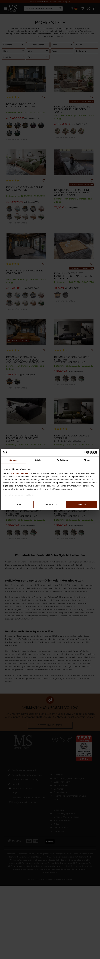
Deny (18, 504)
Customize (50, 504)
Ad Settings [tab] (62, 460)
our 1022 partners (19, 473)
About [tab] (87, 460)
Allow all (82, 504)
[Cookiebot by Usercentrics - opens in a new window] (85, 452)
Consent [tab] (13, 460)
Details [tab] (38, 460)
